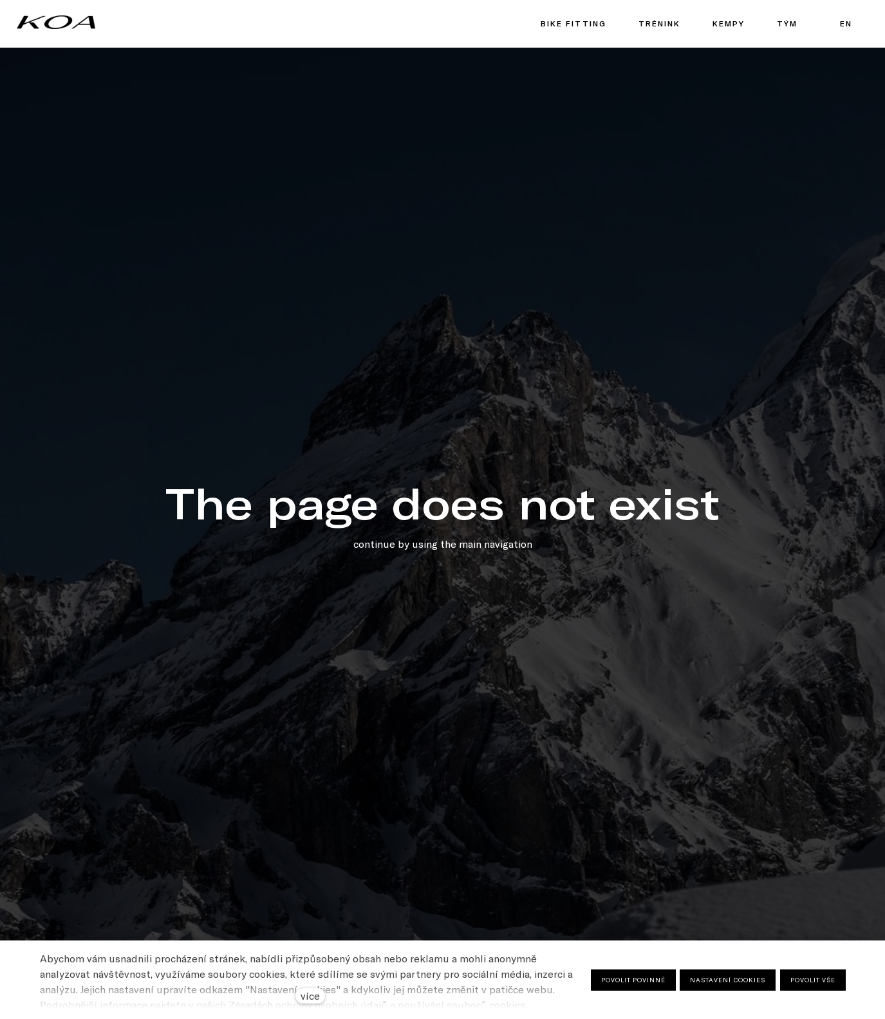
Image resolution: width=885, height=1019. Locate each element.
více (310, 995)
